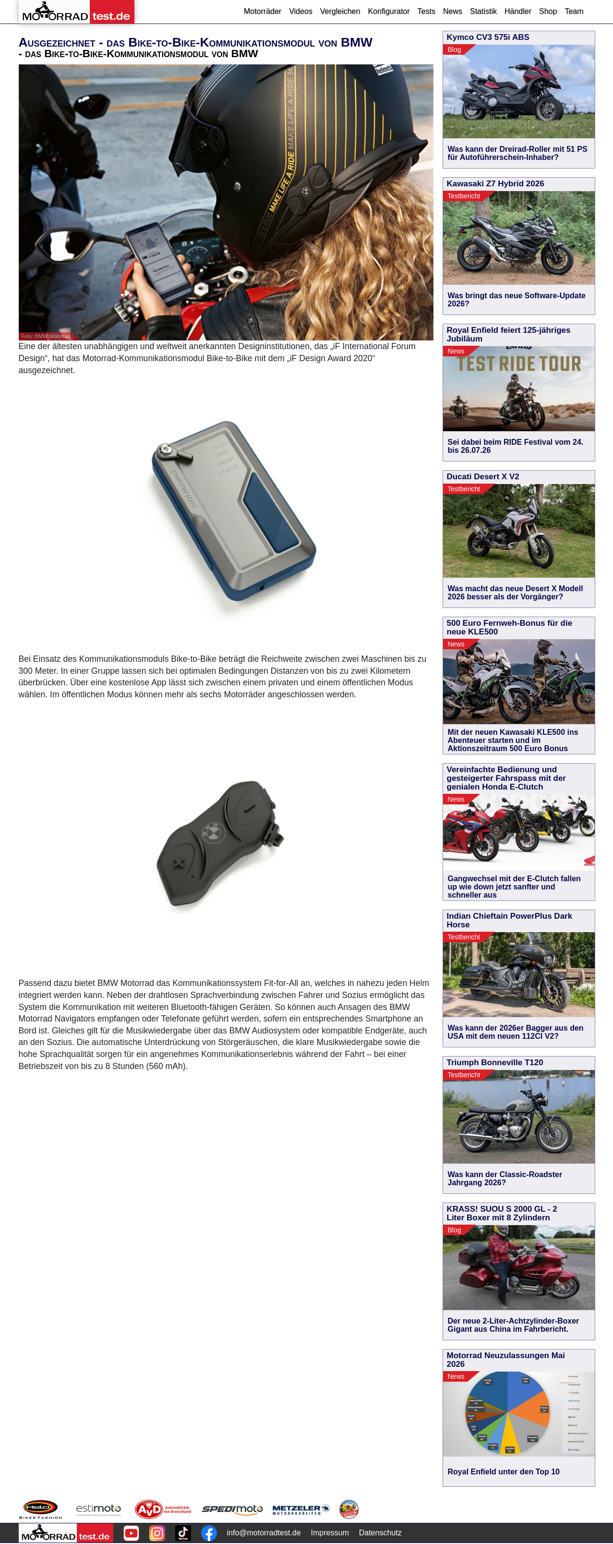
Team (574, 11)
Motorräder (262, 11)
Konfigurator (388, 11)
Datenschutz (380, 1533)
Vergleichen (340, 11)
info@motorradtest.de (264, 1533)
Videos (301, 11)
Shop (548, 11)
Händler (518, 11)
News (452, 11)
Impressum (330, 1533)
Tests (426, 11)
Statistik (483, 11)
